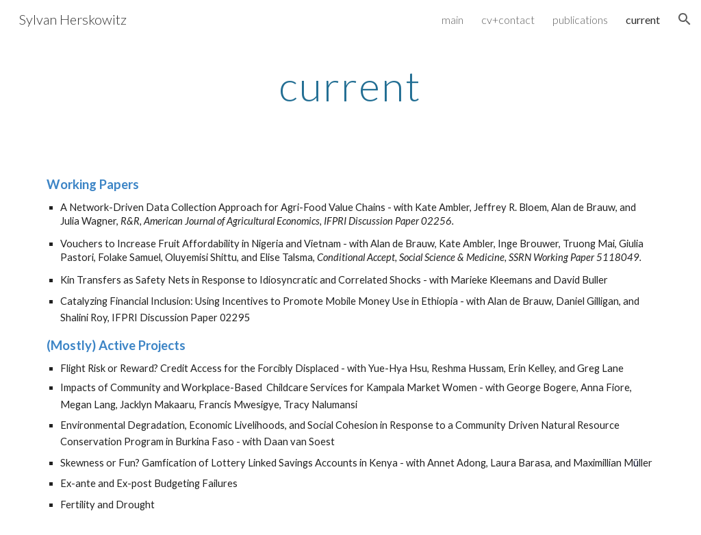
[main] (350, 86)
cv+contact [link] (508, 19)
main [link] (452, 19)
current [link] (643, 19)
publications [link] (580, 19)
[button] (684, 19)
